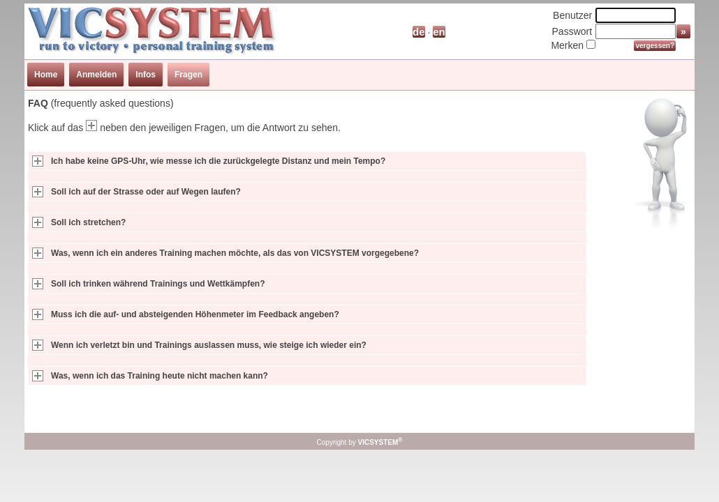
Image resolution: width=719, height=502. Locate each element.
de (419, 32)
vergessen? (654, 46)
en (439, 32)
